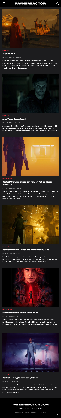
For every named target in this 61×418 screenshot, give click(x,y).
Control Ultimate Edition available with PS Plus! (25, 250)
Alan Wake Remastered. (14, 119)
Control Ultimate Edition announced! (20, 313)
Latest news (7, 179)
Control (6, 246)
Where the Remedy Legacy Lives (30, 408)
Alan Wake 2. (8, 54)
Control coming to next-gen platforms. (21, 378)
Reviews (5, 50)
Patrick (5, 57)
